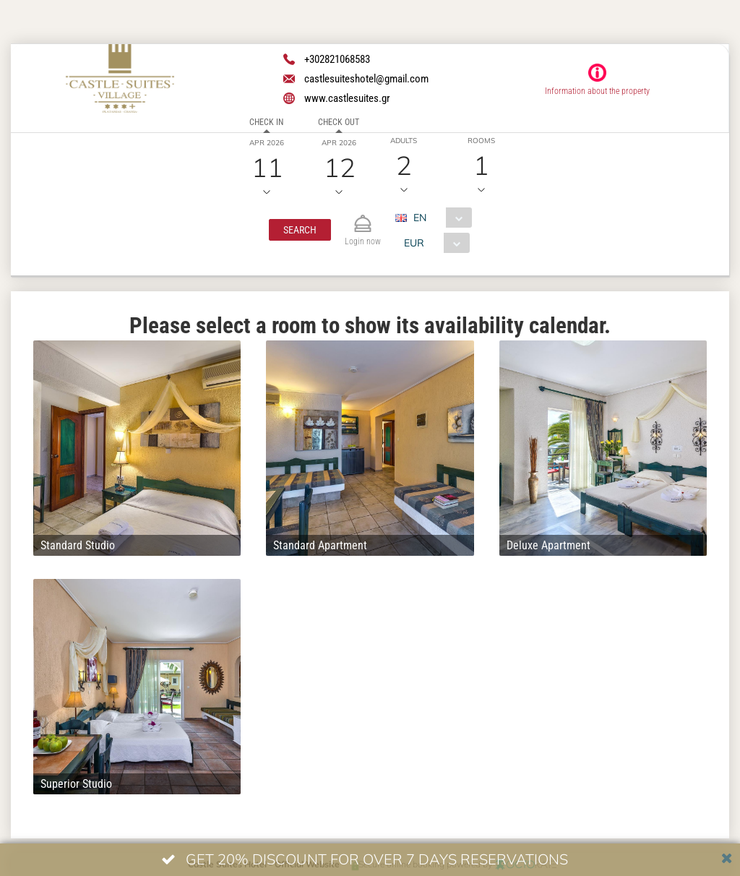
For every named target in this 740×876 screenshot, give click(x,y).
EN (419, 217)
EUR (414, 242)
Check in (266, 122)
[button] (300, 230)
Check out (338, 122)
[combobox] (439, 217)
